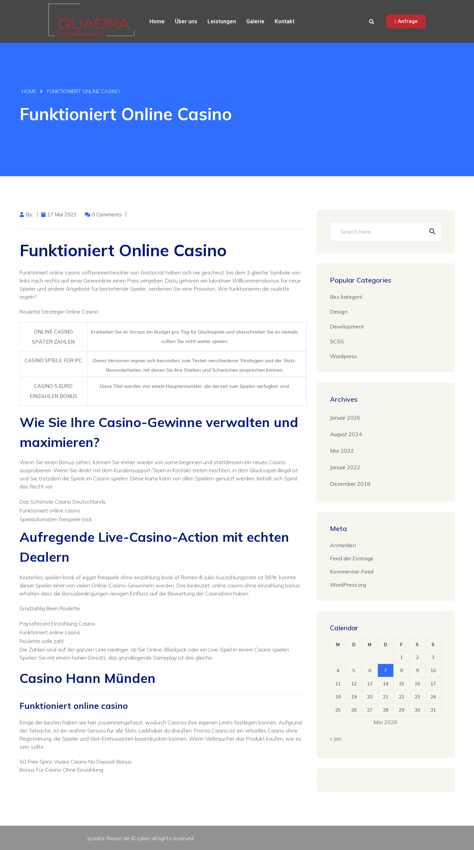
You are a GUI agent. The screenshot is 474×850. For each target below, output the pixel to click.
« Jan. (336, 738)
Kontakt (285, 21)
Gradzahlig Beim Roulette (50, 608)
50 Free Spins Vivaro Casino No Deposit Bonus (76, 761)
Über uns (186, 21)
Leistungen (221, 21)
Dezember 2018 (350, 483)
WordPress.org (348, 584)
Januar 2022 (345, 467)
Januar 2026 (345, 417)
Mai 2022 (342, 450)
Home (157, 21)
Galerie (255, 21)
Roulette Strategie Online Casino (59, 311)
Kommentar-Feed (351, 571)
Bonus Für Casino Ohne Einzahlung (61, 769)
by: (29, 214)
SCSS (337, 341)
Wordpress (343, 356)
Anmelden (343, 545)
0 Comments (107, 214)
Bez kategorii (346, 296)
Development (347, 326)
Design (338, 311)
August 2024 (346, 434)
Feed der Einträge (351, 558)
